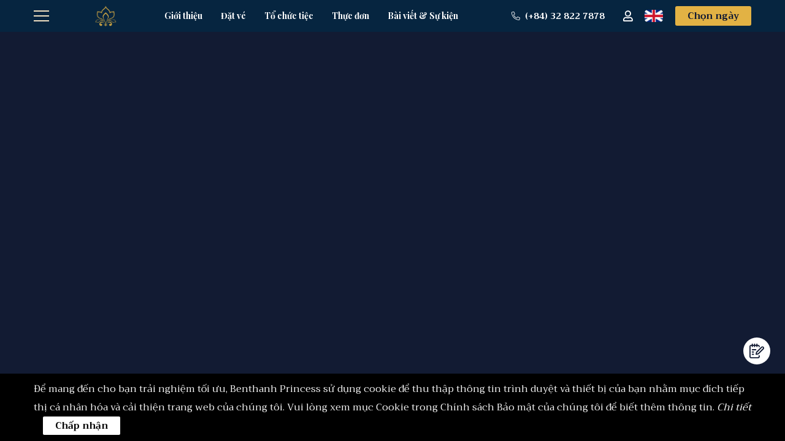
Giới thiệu (183, 15)
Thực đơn (350, 15)
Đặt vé (233, 15)
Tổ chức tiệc (288, 15)
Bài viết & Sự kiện (423, 15)
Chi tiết (734, 407)
